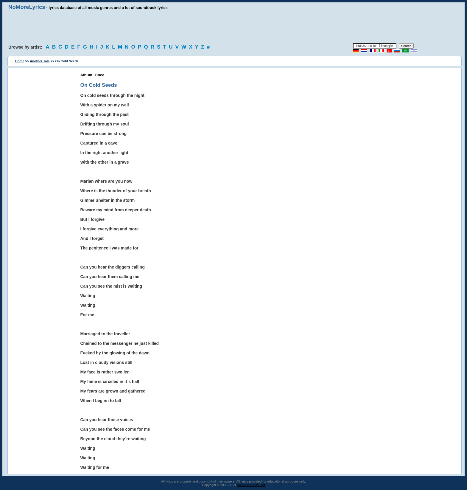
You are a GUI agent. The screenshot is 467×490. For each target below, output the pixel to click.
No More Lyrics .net (251, 485)
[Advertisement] (233, 26)
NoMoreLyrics (26, 7)
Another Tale (39, 61)
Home (19, 61)
